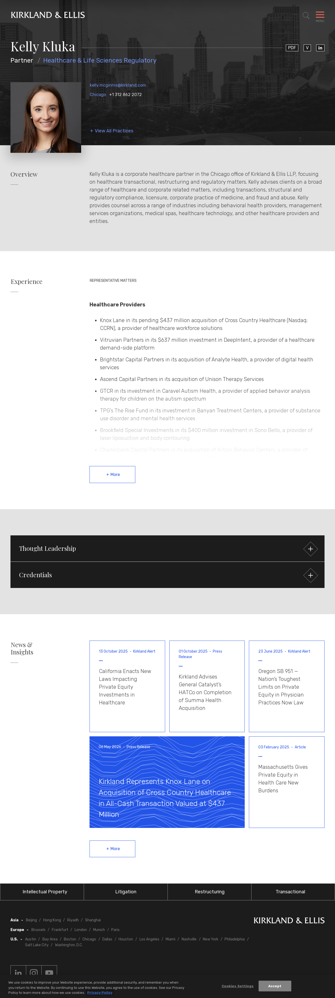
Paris (115, 930)
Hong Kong (52, 920)
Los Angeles (149, 939)
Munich (99, 930)
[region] (167, 986)
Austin (30, 939)
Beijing (31, 920)
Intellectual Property (45, 892)
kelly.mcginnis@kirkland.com (118, 85)
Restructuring (210, 892)
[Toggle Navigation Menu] (320, 16)
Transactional (290, 892)
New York (210, 939)
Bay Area (50, 939)
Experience (26, 281)
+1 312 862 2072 (125, 94)
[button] (167, 548)
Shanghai (93, 920)
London (81, 930)
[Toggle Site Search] (306, 16)
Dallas (107, 939)
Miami (170, 939)
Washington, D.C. (69, 945)
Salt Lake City (37, 945)
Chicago (98, 94)
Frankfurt (60, 930)
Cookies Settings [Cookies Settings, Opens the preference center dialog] (238, 986)
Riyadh (73, 920)
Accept (275, 986)
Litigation (125, 892)
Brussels (38, 930)
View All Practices (114, 131)
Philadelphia (235, 939)
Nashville (189, 939)
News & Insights (22, 648)
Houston (126, 939)
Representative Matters (113, 280)
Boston (70, 939)
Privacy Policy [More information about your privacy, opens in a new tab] (100, 993)
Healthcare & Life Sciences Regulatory (100, 60)
